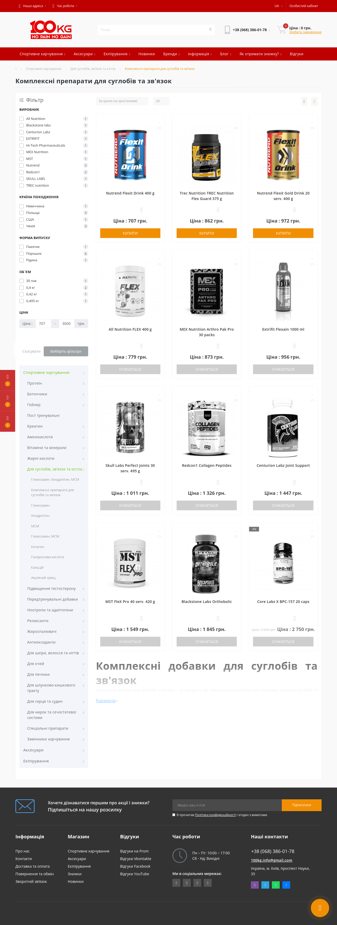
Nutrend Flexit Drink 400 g (130, 193)
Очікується (130, 369)
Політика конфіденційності (215, 815)
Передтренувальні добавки (52, 599)
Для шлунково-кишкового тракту (51, 688)
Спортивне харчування (42, 53)
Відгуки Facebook (135, 866)
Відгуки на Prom (134, 851)
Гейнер (34, 404)
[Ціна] (44, 323)
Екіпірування (117, 53)
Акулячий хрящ (43, 577)
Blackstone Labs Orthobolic (207, 601)
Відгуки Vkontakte (135, 858)
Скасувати (32, 351)
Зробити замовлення (305, 32)
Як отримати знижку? (261, 53)
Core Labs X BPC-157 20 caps (283, 601)
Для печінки (38, 674)
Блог (225, 53)
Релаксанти (37, 620)
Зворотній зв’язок (31, 881)
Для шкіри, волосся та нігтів (53, 652)
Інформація (200, 53)
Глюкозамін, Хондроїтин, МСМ (55, 479)
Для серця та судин (45, 701)
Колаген (37, 546)
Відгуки (297, 53)
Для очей (35, 663)
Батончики (37, 393)
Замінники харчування (48, 738)
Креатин (35, 426)
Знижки (74, 873)
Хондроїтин (40, 515)
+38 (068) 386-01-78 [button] (272, 851)
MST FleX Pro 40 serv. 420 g (130, 601)
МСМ (35, 526)
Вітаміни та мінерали (46, 447)
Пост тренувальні (43, 415)
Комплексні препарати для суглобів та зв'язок (52, 492)
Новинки (146, 53)
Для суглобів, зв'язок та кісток (93, 69)
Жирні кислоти (40, 458)
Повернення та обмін (34, 873)
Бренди (171, 53)
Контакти (23, 858)
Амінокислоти (40, 436)
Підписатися (301, 805)
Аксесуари (84, 53)
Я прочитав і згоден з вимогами (222, 815)
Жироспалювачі (42, 631)
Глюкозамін (40, 505)
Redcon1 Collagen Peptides (207, 465)
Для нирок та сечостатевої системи (51, 715)
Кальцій (37, 567)
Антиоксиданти (41, 642)
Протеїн (34, 383)
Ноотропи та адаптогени (50, 609)
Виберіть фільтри (65, 351)
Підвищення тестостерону (51, 588)
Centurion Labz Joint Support (283, 465)
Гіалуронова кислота (47, 557)
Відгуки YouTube (134, 873)
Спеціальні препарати (47, 728)
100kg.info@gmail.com (271, 860)
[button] (32, 6)
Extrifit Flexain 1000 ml (283, 329)
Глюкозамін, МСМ (45, 536)
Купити (130, 233)
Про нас (22, 851)
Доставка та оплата (32, 866)
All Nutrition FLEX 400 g (130, 329)
